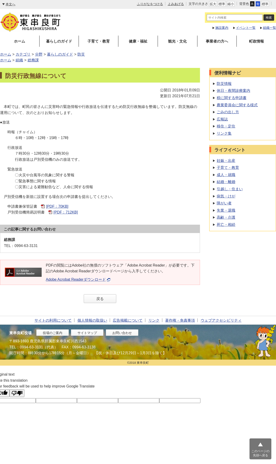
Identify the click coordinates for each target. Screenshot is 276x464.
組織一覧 (269, 28)
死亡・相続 (226, 225)
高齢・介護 (226, 217)
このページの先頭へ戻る (260, 453)
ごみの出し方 (228, 112)
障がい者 (224, 203)
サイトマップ (87, 333)
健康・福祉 (138, 41)
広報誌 (222, 119)
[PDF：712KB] (65, 212)
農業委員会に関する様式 (237, 105)
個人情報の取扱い (92, 320)
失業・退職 (226, 210)
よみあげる (176, 4)
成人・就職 (226, 175)
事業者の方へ (217, 41)
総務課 (33, 60)
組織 (19, 60)
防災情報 (224, 84)
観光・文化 (177, 41)
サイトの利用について (53, 320)
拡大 (213, 4)
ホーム (19, 41)
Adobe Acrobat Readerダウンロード (78, 279)
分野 (39, 54)
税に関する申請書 (231, 98)
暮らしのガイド (59, 41)
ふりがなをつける (150, 4)
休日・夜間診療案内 (233, 91)
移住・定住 (226, 126)
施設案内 (221, 28)
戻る (100, 299)
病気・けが (226, 196)
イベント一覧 (246, 28)
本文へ (10, 4)
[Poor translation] (17, 393)
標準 (222, 4)
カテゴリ (23, 54)
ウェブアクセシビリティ (221, 320)
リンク (154, 320)
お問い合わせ (122, 333)
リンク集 (224, 133)
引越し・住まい (230, 189)
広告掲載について (128, 320)
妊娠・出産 (226, 161)
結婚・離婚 (226, 182)
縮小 (230, 4)
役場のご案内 (52, 333)
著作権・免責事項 (180, 320)
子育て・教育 (98, 41)
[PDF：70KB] (57, 206)
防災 (81, 54)
